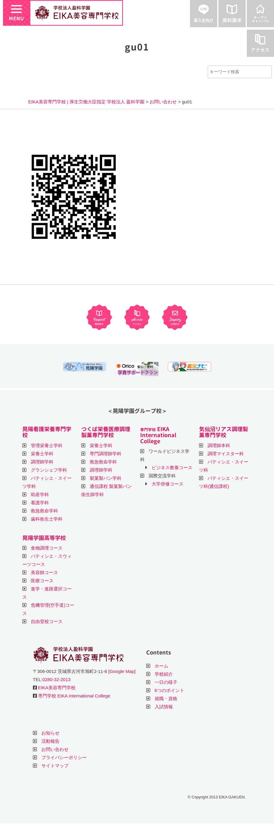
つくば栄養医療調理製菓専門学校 (105, 432)
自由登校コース (47, 621)
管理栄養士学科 (47, 445)
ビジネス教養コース (172, 467)
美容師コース (44, 572)
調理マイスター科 (226, 453)
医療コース (42, 580)
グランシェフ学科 (49, 470)
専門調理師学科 (105, 453)
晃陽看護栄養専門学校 (46, 432)
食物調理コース (47, 548)
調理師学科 (42, 461)
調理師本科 (219, 445)
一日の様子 (166, 682)
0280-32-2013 (56, 679)
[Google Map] (122, 671)
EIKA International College (158, 435)
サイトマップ (55, 765)
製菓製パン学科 (105, 478)
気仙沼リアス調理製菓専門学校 (223, 432)
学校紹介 (164, 674)
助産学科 (40, 494)
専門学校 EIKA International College (74, 695)
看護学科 (40, 502)
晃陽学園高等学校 (44, 538)
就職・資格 (166, 698)
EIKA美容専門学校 (57, 687)
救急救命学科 (44, 510)
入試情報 (164, 706)
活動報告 (50, 741)
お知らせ (50, 733)
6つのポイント (169, 690)
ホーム (161, 665)
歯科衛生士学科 (47, 518)
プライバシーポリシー (64, 757)
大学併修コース (167, 483)
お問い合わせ (55, 749)
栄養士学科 (42, 453)
